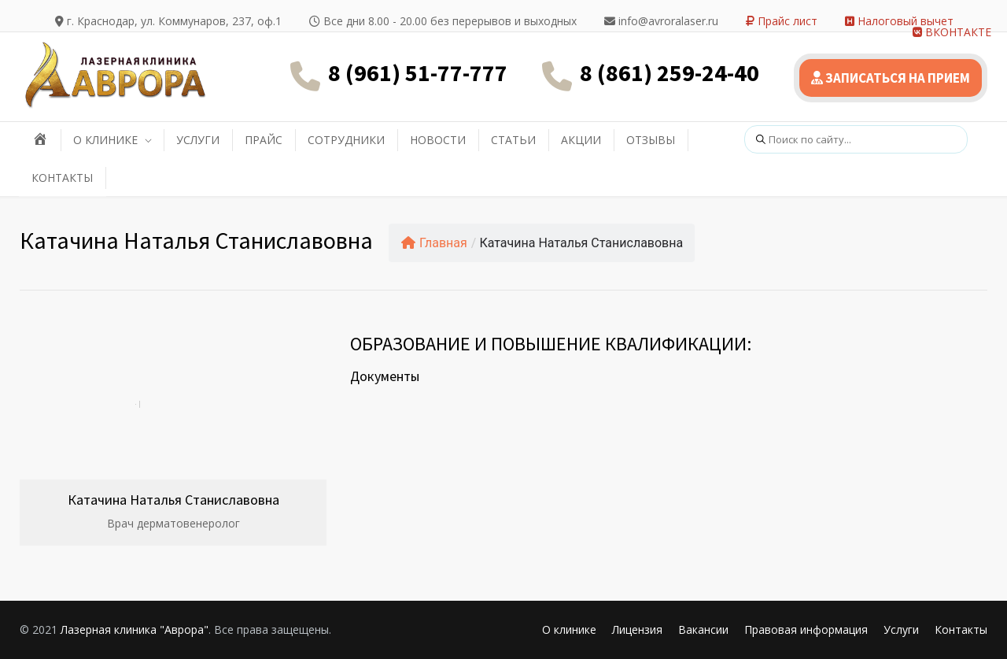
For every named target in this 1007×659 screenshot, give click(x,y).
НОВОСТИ (438, 139)
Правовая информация (806, 629)
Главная (434, 242)
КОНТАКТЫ (62, 177)
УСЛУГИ (197, 139)
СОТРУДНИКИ (346, 139)
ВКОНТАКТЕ (952, 31)
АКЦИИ (581, 139)
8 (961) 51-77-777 (417, 72)
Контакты (961, 629)
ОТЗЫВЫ (650, 139)
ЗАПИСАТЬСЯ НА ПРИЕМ (890, 78)
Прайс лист (781, 20)
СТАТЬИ (513, 139)
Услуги (901, 629)
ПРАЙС (263, 139)
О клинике (569, 629)
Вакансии (703, 629)
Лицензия (637, 629)
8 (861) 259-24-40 (669, 72)
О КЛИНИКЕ (105, 139)
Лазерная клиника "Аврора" (134, 629)
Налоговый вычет (899, 20)
